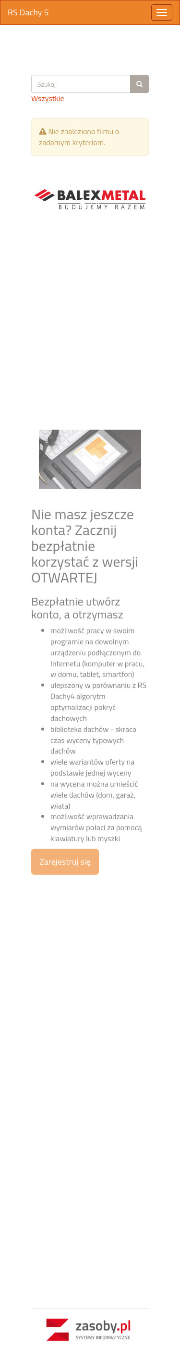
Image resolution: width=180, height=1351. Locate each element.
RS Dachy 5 (28, 12)
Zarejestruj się (65, 949)
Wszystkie (47, 98)
